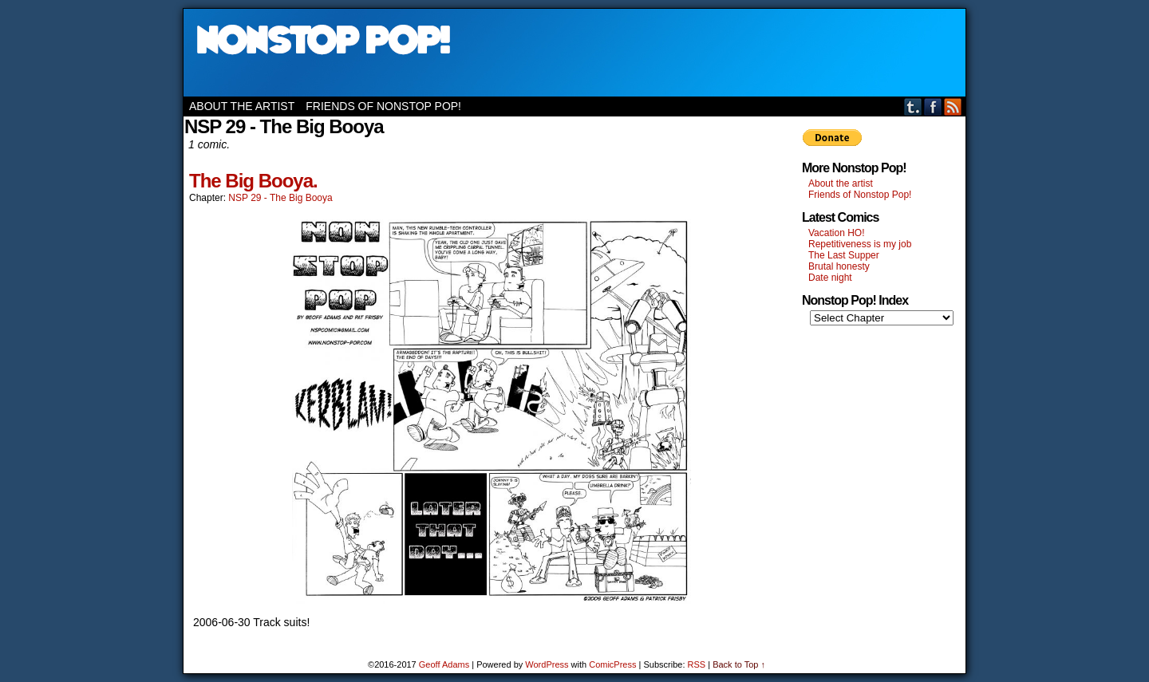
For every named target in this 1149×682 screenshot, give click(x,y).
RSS (953, 106)
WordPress (546, 664)
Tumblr (913, 106)
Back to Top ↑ (739, 664)
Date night (830, 277)
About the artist (241, 106)
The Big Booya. (253, 180)
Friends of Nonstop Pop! (383, 106)
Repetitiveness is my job (859, 244)
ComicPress (612, 664)
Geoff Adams (444, 664)
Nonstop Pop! (574, 53)
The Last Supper (843, 255)
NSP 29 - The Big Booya (280, 197)
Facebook (933, 106)
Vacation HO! (836, 233)
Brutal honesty (839, 266)
